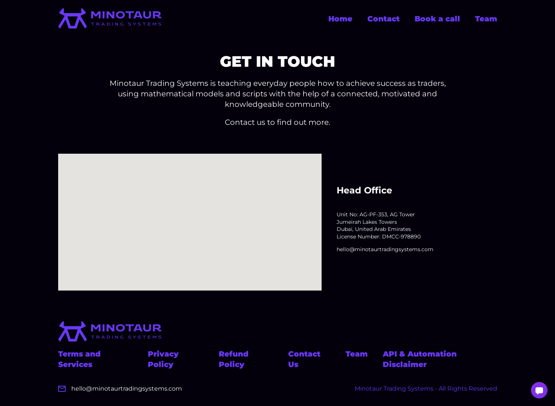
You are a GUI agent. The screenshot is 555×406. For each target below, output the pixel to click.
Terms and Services (79, 359)
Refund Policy (233, 359)
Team (486, 18)
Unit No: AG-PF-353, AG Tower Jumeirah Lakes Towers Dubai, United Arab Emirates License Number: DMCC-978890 (379, 225)
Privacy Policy (163, 359)
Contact (383, 18)
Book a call (437, 18)
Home (340, 18)
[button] (539, 390)
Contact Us (304, 359)
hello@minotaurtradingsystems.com (385, 249)
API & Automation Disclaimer (420, 359)
